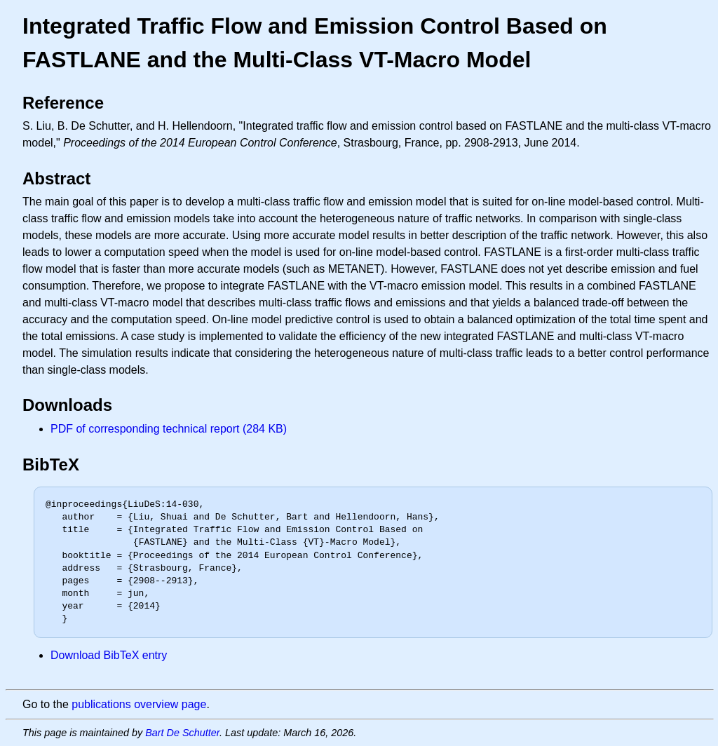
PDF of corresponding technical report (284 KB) (168, 429)
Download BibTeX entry (108, 655)
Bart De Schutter (182, 732)
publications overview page (139, 704)
